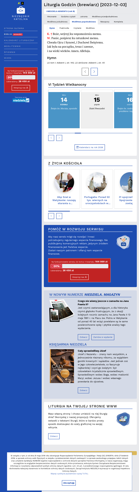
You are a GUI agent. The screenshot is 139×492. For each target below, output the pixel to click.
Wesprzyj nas (21, 88)
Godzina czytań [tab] (68, 16)
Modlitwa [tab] (90, 28)
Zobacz (83, 337)
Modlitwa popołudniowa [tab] (84, 22)
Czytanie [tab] (77, 28)
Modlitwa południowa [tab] (57, 22)
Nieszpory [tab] (104, 22)
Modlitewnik (12, 46)
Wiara (7, 58)
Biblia (13, 34)
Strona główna (14, 28)
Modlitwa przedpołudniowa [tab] (104, 16)
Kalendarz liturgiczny (19, 40)
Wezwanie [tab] (51, 16)
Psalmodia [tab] (64, 28)
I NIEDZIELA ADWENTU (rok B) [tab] (60, 11)
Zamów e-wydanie (102, 337)
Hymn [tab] (52, 28)
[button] (51, 138)
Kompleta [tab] (118, 22)
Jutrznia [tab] (83, 16)
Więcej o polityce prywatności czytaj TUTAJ (69, 474)
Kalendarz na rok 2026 (89, 147)
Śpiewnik (9, 52)
